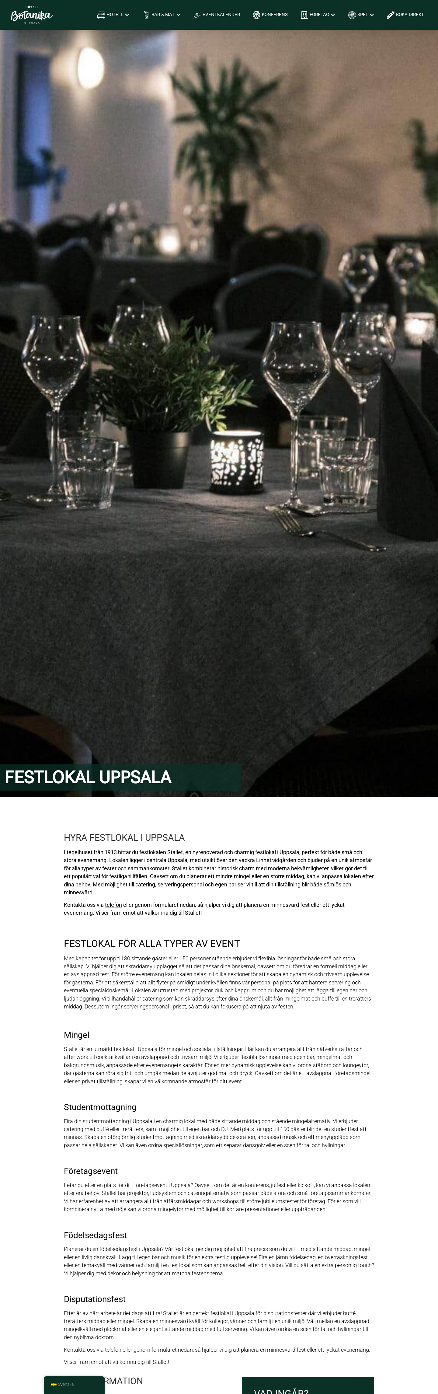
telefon (113, 1350)
